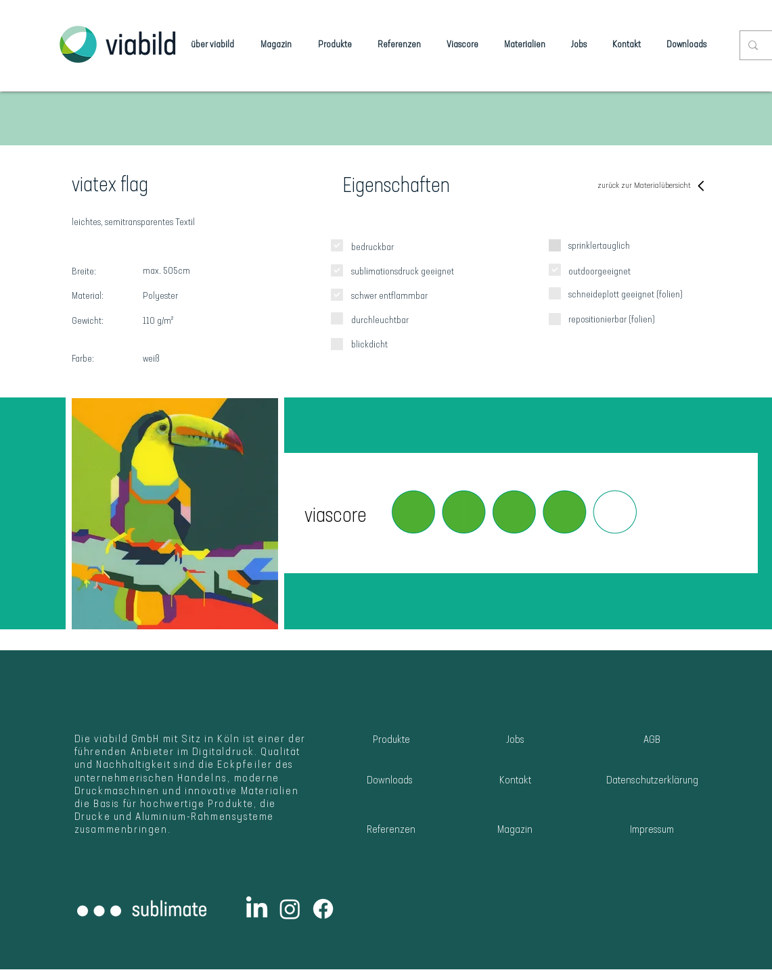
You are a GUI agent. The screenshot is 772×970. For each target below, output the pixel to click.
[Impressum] (652, 830)
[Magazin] (515, 830)
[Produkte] (391, 740)
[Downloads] (390, 781)
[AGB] (652, 740)
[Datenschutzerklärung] (652, 781)
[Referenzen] (391, 830)
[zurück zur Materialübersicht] (652, 185)
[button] (514, 513)
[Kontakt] (515, 781)
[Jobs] (515, 740)
